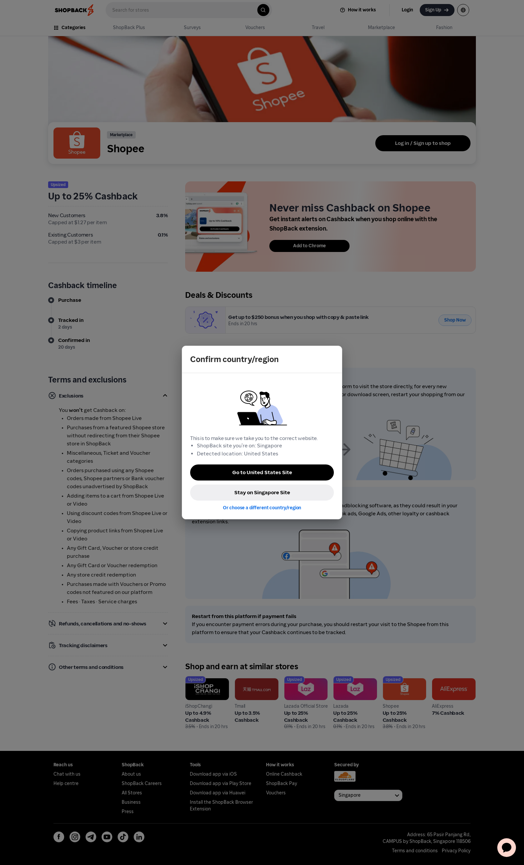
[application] (506, 847)
